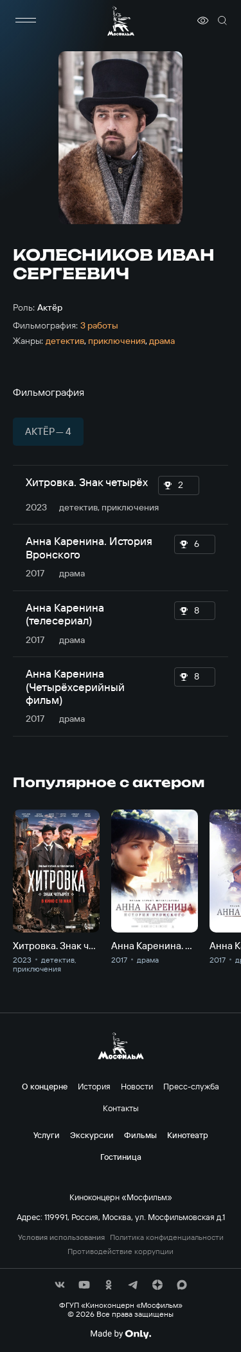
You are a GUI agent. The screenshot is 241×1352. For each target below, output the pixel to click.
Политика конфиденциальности (167, 1237)
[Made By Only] (120, 1334)
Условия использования (61, 1237)
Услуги (46, 1135)
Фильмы (140, 1135)
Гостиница (120, 1157)
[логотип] (120, 20)
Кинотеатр (187, 1135)
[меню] (26, 20)
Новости (137, 1086)
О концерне (44, 1086)
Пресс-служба (191, 1086)
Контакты (121, 1108)
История (94, 1086)
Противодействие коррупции (120, 1251)
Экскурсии (92, 1135)
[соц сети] (60, 1285)
